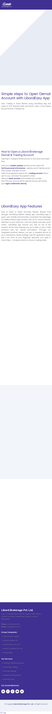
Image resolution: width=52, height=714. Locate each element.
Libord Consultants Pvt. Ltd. (12, 648)
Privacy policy (8, 652)
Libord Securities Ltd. (10, 640)
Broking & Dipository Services (13, 663)
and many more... (9, 679)
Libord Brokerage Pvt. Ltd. (23, 704)
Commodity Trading (10, 667)
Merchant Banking (9, 671)
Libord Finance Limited (11, 636)
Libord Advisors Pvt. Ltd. (11, 644)
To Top (3, 713)
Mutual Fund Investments (12, 675)
